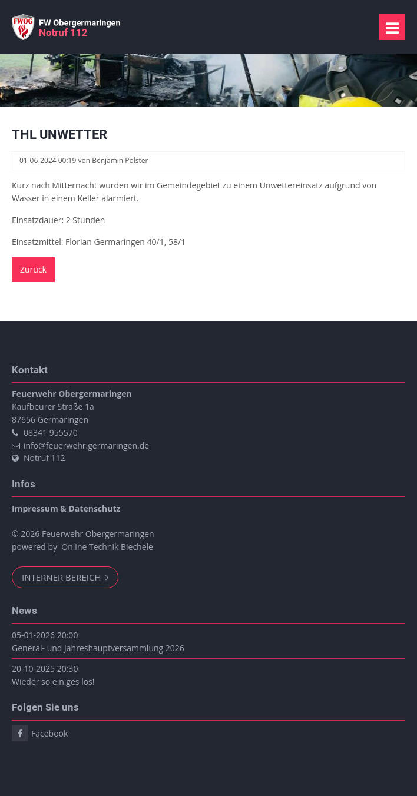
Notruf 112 (44, 457)
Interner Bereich (62, 577)
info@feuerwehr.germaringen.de (86, 445)
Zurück (33, 269)
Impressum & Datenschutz (66, 508)
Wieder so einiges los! (53, 681)
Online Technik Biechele (107, 546)
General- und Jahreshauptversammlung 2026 (98, 648)
